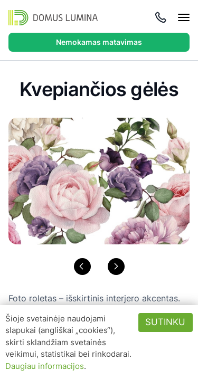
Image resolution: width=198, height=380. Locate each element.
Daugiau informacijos (44, 366)
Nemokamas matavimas (99, 41)
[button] (82, 266)
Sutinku (165, 322)
